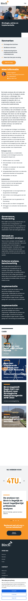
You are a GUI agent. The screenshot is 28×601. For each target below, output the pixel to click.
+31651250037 (12, 76)
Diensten (4, 557)
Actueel (3, 559)
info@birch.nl (5, 575)
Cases (3, 561)
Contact (4, 573)
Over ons (4, 554)
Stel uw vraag (9, 62)
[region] (14, 589)
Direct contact (14, 533)
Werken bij (4, 570)
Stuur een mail (13, 78)
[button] (4, 480)
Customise (14, 594)
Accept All (14, 591)
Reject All (14, 598)
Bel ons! (3, 578)
